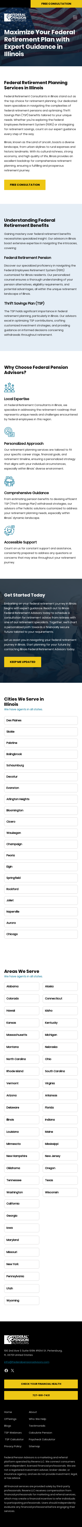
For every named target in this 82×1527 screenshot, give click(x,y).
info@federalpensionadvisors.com (26, 1362)
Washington (14, 1192)
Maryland (12, 1240)
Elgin (9, 867)
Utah (9, 1288)
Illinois (10, 1120)
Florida (49, 1108)
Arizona (11, 1095)
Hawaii (10, 1011)
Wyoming (12, 1301)
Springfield (13, 878)
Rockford (12, 889)
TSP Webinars (13, 1432)
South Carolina (55, 1071)
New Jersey (52, 1156)
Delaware (12, 1108)
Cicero (10, 822)
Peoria (10, 855)
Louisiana (12, 1132)
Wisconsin (52, 1192)
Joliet (10, 900)
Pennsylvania (15, 1276)
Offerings (10, 1419)
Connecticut (53, 999)
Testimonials (37, 1425)
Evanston (12, 788)
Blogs (7, 1425)
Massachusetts (16, 1035)
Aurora (11, 923)
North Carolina (16, 1059)
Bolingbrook (14, 754)
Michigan (51, 1035)
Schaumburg (15, 765)
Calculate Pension (40, 1432)
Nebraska (51, 1047)
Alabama (12, 986)
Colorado (12, 999)
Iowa (9, 1228)
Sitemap (34, 1446)
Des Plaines (13, 720)
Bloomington (14, 810)
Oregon (50, 1168)
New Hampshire (16, 1156)
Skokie (10, 732)
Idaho (48, 1011)
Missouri (11, 1252)
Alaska (49, 986)
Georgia (11, 1216)
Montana (12, 1047)
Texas (49, 1180)
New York (12, 1264)
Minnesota (13, 1144)
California (12, 1204)
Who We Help (37, 1419)
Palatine (11, 743)
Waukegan (13, 833)
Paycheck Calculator (42, 1439)
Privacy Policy (12, 1446)
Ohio (48, 1059)
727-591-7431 (41, 1395)
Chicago (12, 934)
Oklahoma (13, 1168)
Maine (49, 1132)
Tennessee (13, 1180)
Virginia (50, 1083)
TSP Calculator (14, 1439)
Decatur (12, 777)
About (33, 1412)
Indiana (50, 1120)
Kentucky (51, 1023)
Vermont (12, 1083)
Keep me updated (22, 662)
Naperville (12, 912)
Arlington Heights (17, 799)
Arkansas (51, 1095)
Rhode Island (14, 1071)
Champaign (14, 844)
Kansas (11, 1023)
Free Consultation (25, 185)
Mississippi (51, 1144)
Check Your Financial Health (41, 1384)
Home (8, 1412)
